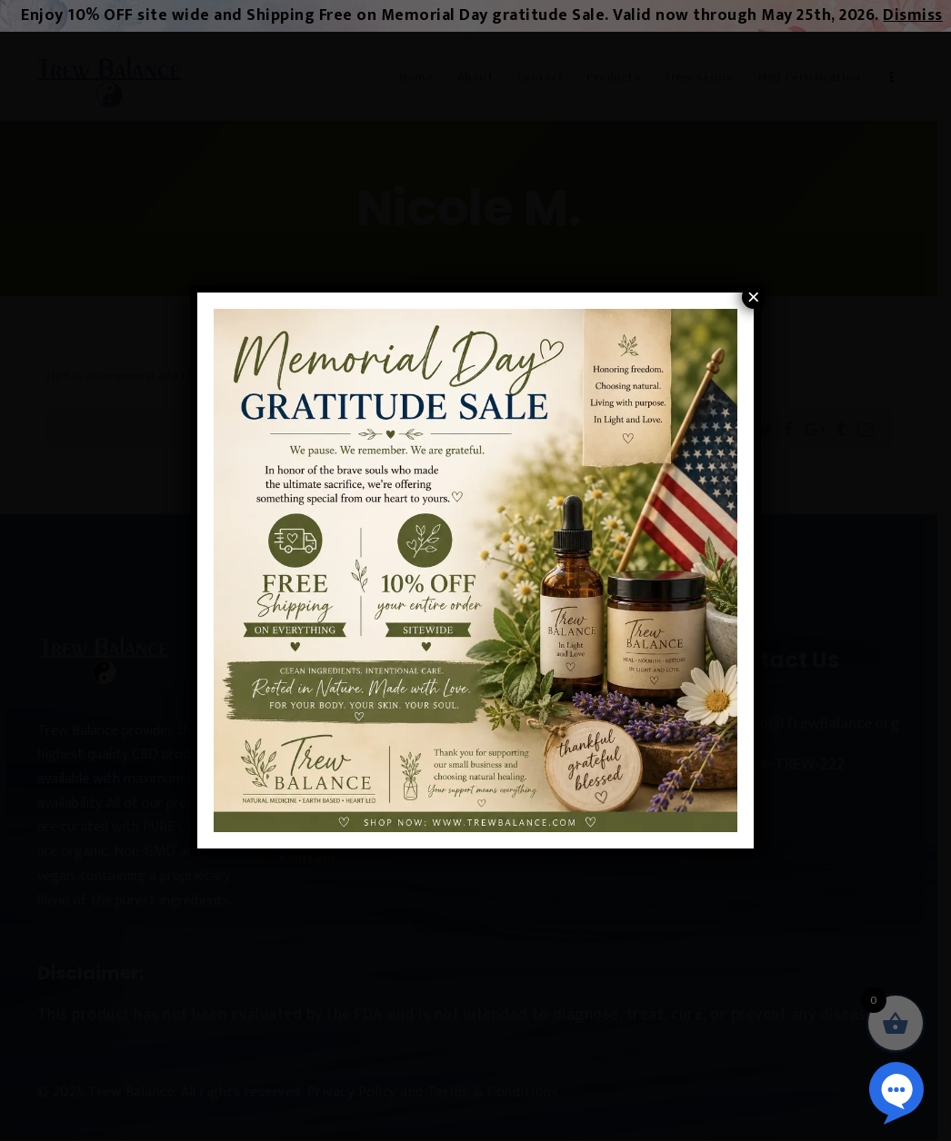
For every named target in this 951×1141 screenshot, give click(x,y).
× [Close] (753, 297)
